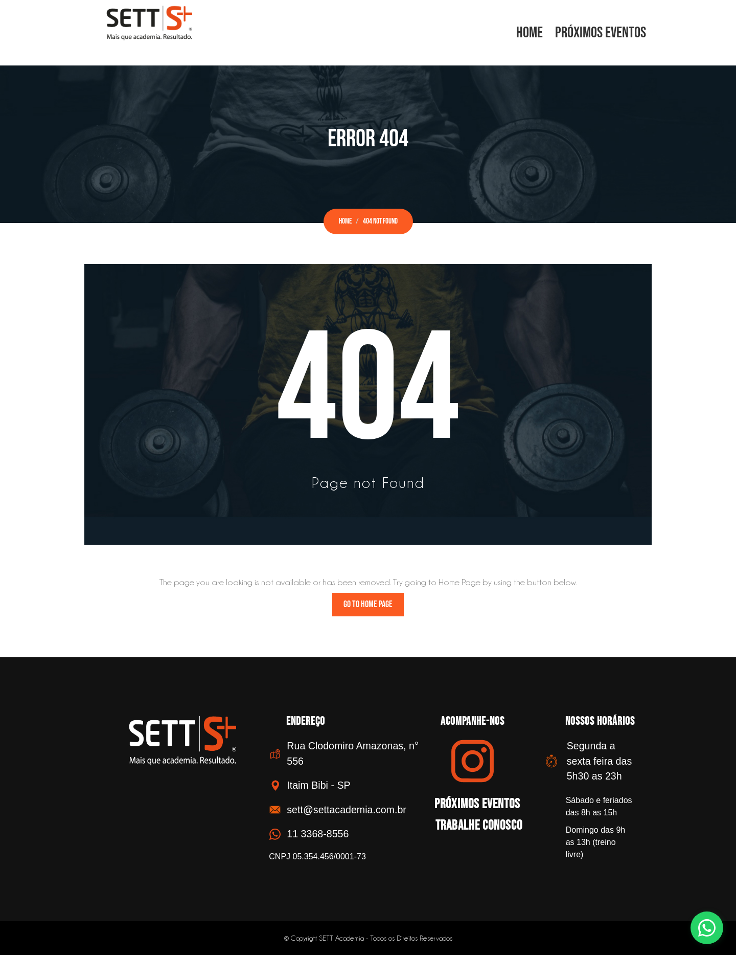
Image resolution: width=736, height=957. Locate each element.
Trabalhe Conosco (473, 825)
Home (529, 33)
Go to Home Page (368, 606)
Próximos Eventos (600, 33)
